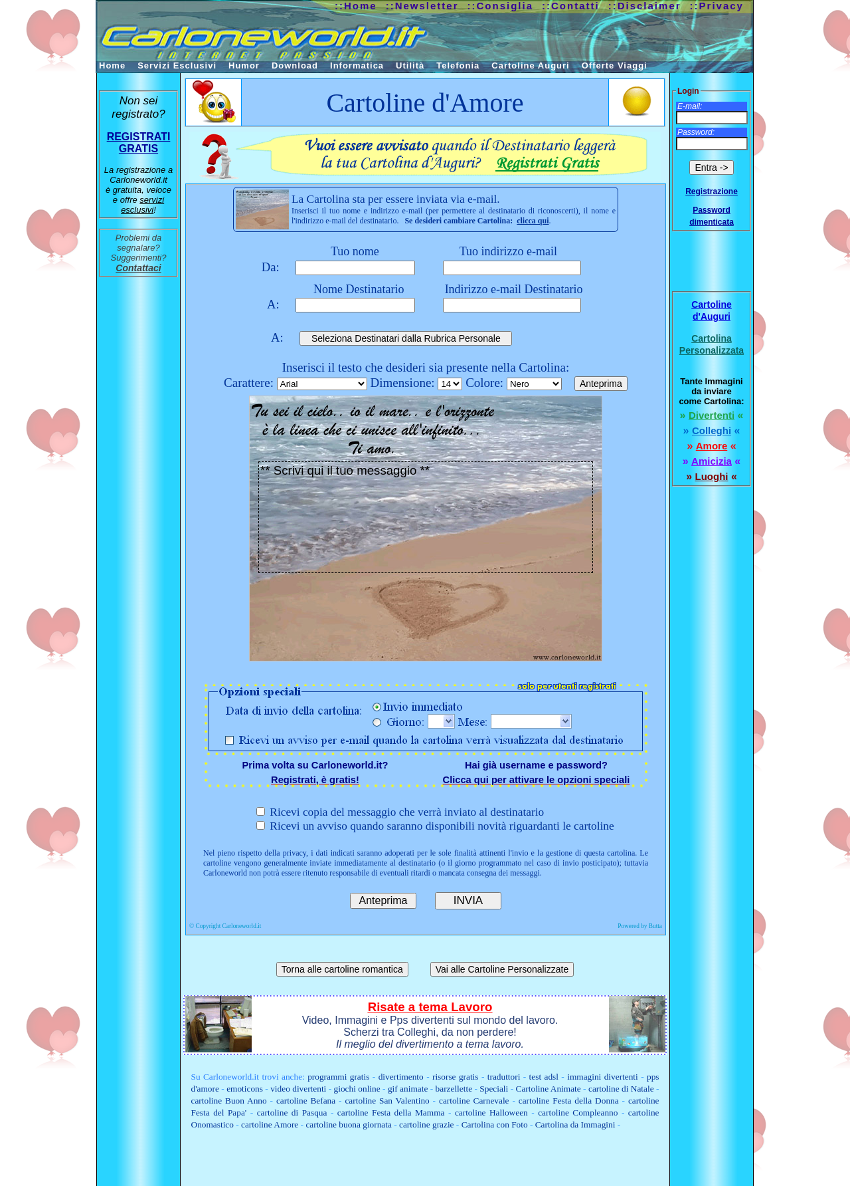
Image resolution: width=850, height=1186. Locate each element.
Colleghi (711, 430)
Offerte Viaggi (614, 65)
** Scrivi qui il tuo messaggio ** (425, 517)
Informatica (357, 65)
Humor (244, 65)
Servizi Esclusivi (176, 65)
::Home (356, 5)
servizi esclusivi (142, 205)
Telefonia (457, 65)
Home (112, 65)
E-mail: (689, 106)
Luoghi (711, 476)
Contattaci (138, 268)
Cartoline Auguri (530, 65)
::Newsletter (422, 5)
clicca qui (533, 220)
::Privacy (717, 5)
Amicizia (711, 461)
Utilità (410, 65)
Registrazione (711, 191)
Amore (712, 445)
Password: (696, 132)
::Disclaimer (644, 5)
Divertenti (711, 415)
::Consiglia (501, 5)
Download (295, 65)
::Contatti (571, 5)
